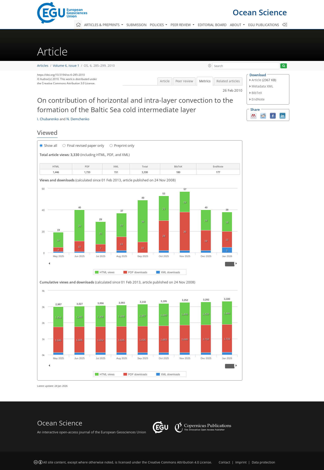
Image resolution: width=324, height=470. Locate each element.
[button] (209, 66)
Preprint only (122, 145)
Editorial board (212, 24)
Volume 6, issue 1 (66, 66)
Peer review (184, 81)
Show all (48, 145)
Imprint (241, 462)
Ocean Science (260, 12)
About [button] (236, 24)
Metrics (205, 81)
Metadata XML (262, 86)
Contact (224, 462)
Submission (136, 24)
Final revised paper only (83, 145)
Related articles (228, 81)
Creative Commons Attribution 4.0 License (179, 462)
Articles (42, 66)
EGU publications (263, 24)
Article (165, 81)
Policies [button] (157, 24)
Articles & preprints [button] (102, 24)
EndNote (258, 99)
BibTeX (257, 93)
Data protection (263, 462)
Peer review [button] (181, 24)
